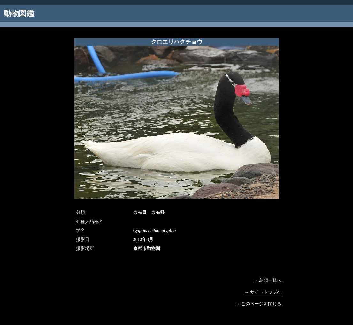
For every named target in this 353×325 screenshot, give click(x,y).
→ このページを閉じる (259, 303)
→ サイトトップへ (263, 292)
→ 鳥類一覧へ (268, 280)
